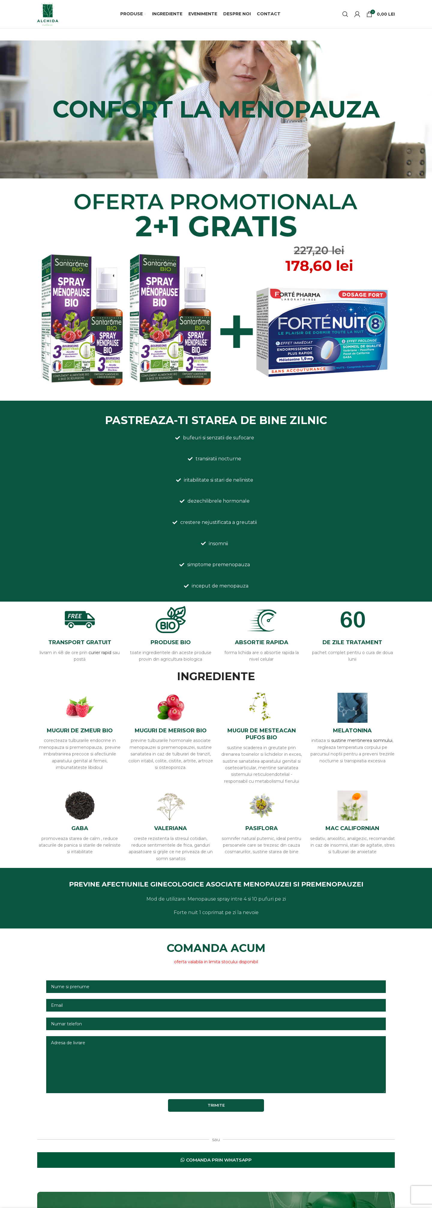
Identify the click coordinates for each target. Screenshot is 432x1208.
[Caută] (345, 16)
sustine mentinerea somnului (361, 743)
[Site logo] (47, 15)
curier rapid (99, 655)
